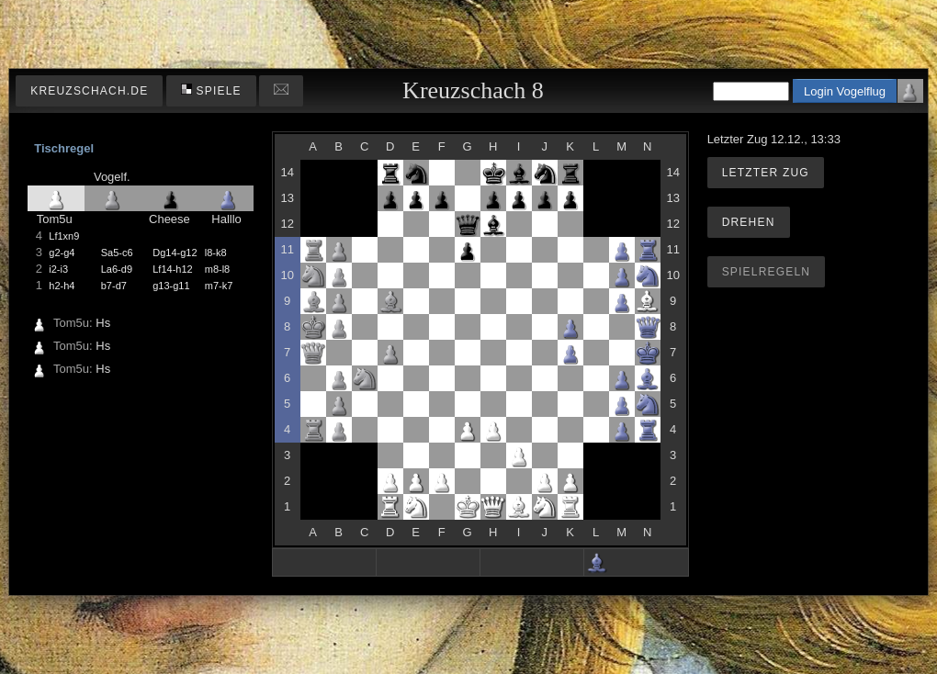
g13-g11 (170, 285)
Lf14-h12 (172, 269)
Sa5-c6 (117, 252)
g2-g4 (61, 252)
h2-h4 (61, 285)
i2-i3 (58, 269)
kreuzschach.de (89, 90)
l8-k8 (216, 252)
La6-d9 (116, 269)
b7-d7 (114, 285)
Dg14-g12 (174, 252)
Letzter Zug (765, 172)
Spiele (211, 90)
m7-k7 (219, 285)
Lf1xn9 (64, 236)
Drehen (748, 222)
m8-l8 (218, 269)
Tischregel (64, 148)
